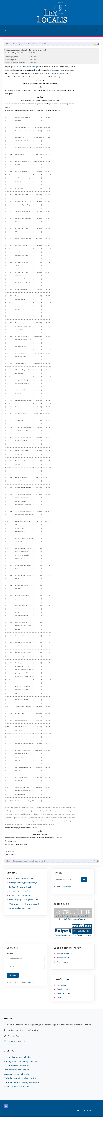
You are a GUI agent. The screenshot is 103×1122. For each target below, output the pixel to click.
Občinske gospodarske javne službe (24, 901)
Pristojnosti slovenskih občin (21, 888)
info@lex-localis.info (17, 1046)
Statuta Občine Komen (56, 74)
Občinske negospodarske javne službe (25, 905)
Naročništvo (61, 990)
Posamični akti (62, 967)
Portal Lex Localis (64, 999)
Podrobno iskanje (64, 888)
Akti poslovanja (63, 962)
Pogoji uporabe (63, 994)
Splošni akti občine (64, 958)
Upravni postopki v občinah (20, 897)
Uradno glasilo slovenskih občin (22, 879)
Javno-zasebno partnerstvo (20, 910)
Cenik (59, 1003)
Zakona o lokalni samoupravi (30, 67)
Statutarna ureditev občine (20, 892)
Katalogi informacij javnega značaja (23, 884)
